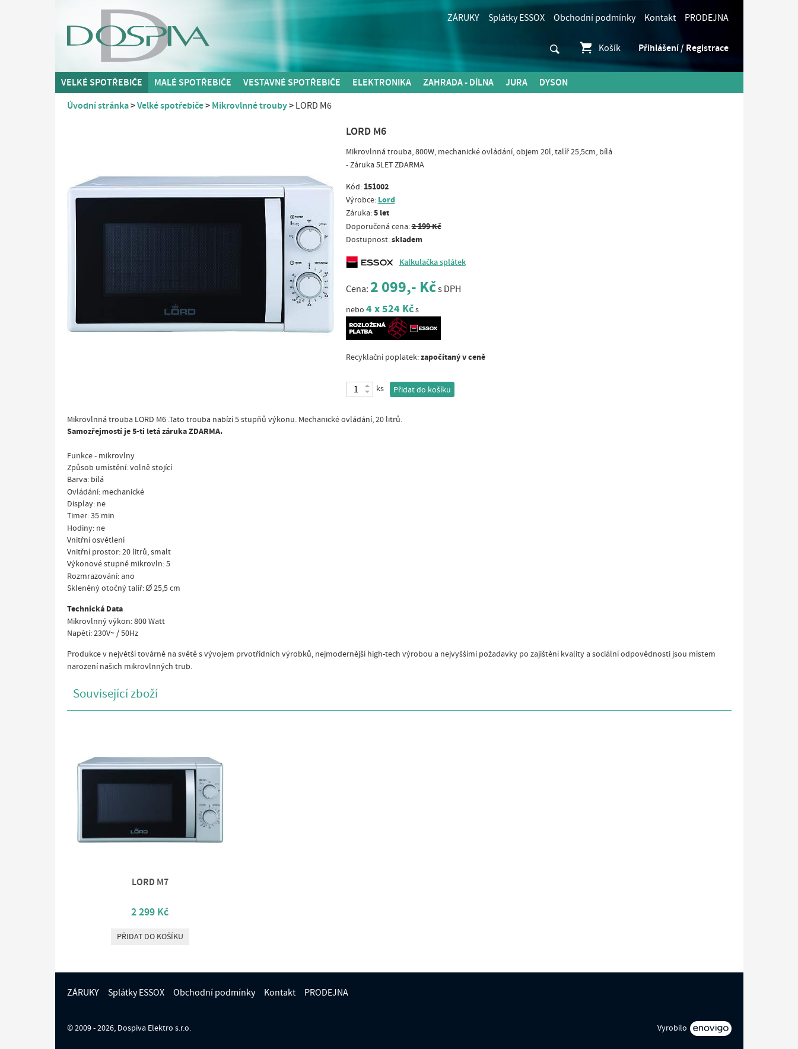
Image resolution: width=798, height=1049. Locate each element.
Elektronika (381, 82)
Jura (516, 82)
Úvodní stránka (98, 105)
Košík (599, 48)
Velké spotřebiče (101, 82)
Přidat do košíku (422, 390)
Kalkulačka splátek (432, 262)
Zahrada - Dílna (458, 82)
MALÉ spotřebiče (192, 82)
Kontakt (660, 17)
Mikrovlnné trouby (249, 105)
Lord (386, 200)
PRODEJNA (707, 17)
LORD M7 (150, 882)
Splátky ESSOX (516, 17)
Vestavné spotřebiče (292, 82)
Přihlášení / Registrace (683, 48)
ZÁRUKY (463, 17)
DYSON (553, 82)
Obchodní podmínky (594, 17)
